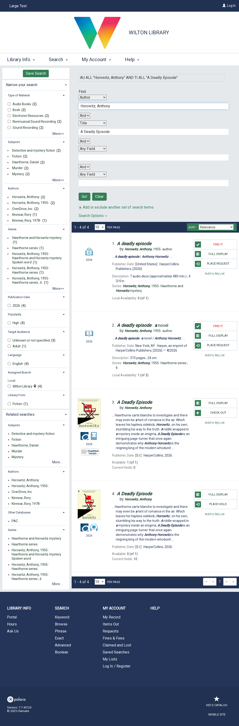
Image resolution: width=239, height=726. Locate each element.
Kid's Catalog (216, 703)
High (16, 323)
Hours (12, 624)
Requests (111, 631)
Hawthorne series (25, 248)
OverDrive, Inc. (22, 209)
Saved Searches (116, 652)
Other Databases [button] (19, 512)
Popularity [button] (14, 314)
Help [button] (132, 59)
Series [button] (12, 229)
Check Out (210, 413)
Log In (231, 5)
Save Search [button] (36, 73)
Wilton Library (149, 32)
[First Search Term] (151, 106)
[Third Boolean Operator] (84, 167)
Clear (99, 196)
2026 (17, 305)
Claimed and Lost (117, 645)
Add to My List (215, 273)
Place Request (212, 264)
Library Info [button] (21, 59)
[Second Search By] (92, 123)
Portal (12, 617)
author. (149, 249)
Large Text (18, 6)
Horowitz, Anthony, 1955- (30, 203)
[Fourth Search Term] (151, 183)
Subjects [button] (14, 142)
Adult (17, 346)
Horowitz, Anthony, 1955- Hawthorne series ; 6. (30, 280)
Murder (17, 168)
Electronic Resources (28, 116)
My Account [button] (96, 59)
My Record (111, 617)
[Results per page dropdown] (100, 227)
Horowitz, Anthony (25, 197)
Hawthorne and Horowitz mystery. (37, 238)
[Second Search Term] (151, 131)
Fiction (17, 156)
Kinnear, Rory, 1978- (26, 220)
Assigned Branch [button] (19, 372)
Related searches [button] (20, 414)
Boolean (61, 652)
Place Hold (211, 504)
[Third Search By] (92, 148)
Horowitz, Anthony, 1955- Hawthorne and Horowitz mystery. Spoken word (37, 258)
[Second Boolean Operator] (84, 141)
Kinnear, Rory (21, 214)
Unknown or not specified (31, 340)
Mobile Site (216, 714)
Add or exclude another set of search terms (116, 207)
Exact (59, 638)
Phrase (61, 631)
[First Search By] (92, 97)
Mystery (18, 174)
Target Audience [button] (19, 332)
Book (17, 110)
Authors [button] (13, 188)
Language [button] (14, 355)
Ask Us (13, 631)
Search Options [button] (93, 215)
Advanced (63, 645)
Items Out (111, 624)
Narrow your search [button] (21, 85)
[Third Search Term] (151, 157)
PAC (15, 521)
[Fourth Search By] (92, 174)
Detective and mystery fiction (33, 150)
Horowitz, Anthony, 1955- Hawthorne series (30, 270)
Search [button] (58, 59)
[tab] (35, 84)
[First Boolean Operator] (84, 115)
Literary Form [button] (16, 395)
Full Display (211, 254)
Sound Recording (26, 127)
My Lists (110, 659)
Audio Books (22, 104)
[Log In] (224, 5)
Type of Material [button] (19, 95)
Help (155, 608)
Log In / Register (116, 666)
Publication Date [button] (19, 297)
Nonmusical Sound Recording (34, 121)
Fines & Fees (113, 638)
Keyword (62, 617)
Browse (61, 624)
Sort (192, 227)
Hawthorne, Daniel (25, 162)
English (18, 364)
